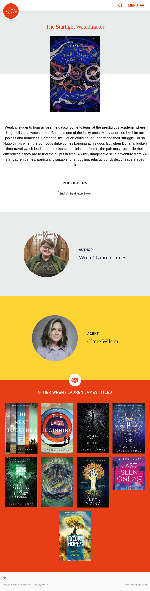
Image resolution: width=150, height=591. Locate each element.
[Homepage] (11, 11)
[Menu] (136, 5)
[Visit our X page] (4, 578)
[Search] (120, 5)
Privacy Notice (41, 585)
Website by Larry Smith (136, 585)
